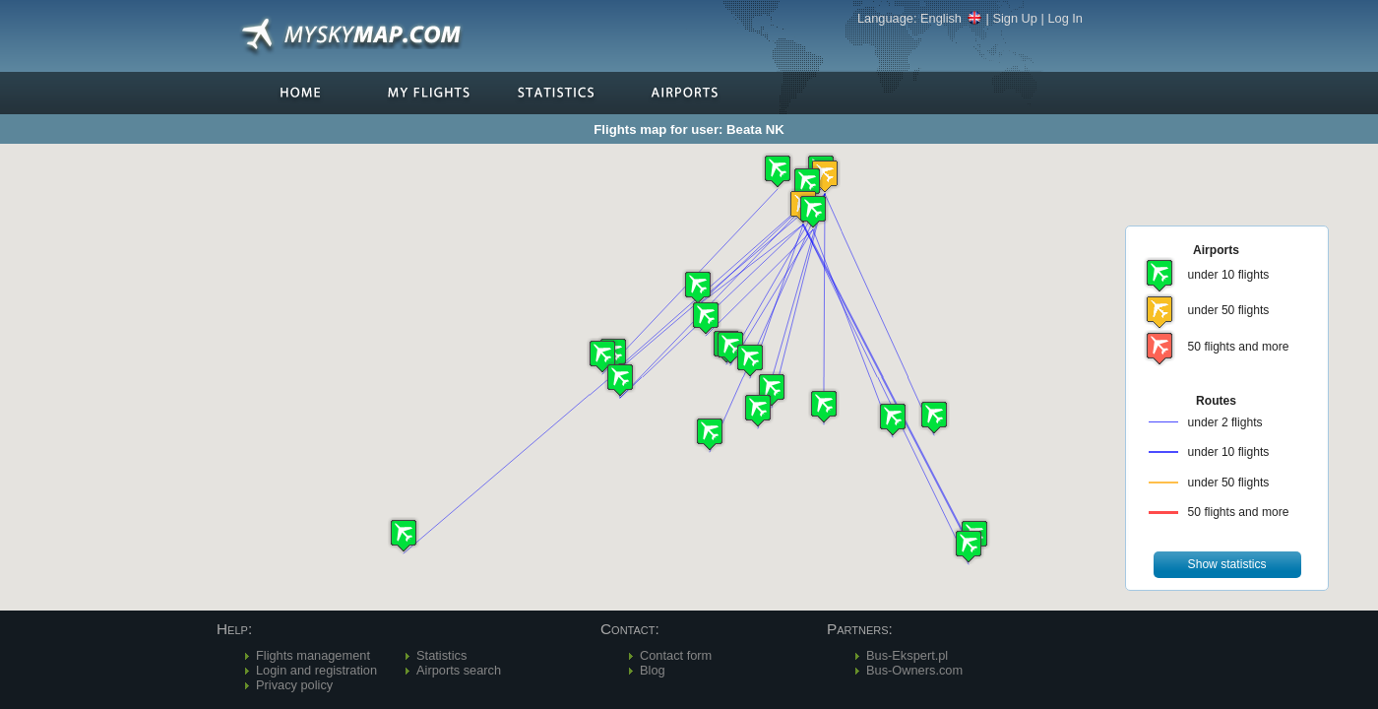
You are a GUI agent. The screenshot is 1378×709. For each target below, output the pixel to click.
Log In (1065, 18)
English (951, 18)
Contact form (676, 655)
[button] (813, 211)
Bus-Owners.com (914, 670)
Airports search (458, 670)
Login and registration (316, 670)
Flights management (313, 655)
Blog (652, 670)
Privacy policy (294, 684)
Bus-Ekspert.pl (907, 655)
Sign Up (1014, 18)
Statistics (441, 655)
